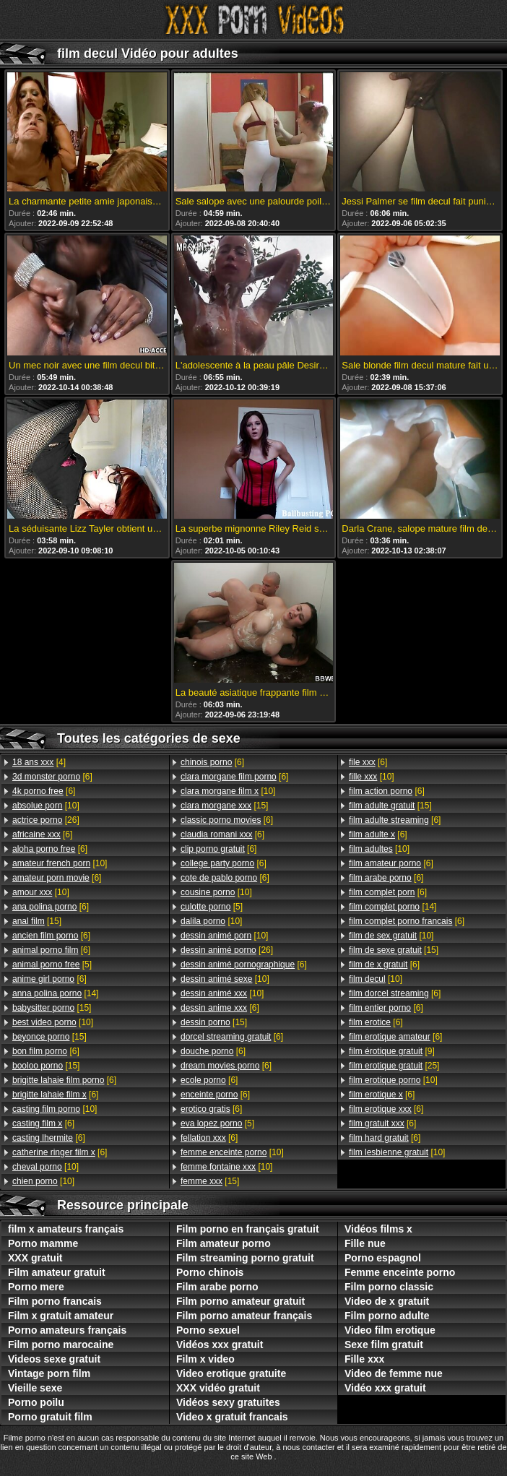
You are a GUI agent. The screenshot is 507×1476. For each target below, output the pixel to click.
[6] (52, 777)
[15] (36, 921)
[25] (394, 1066)
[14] (55, 993)
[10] (45, 805)
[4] (39, 762)
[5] (52, 964)
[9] (392, 1051)
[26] (45, 820)
